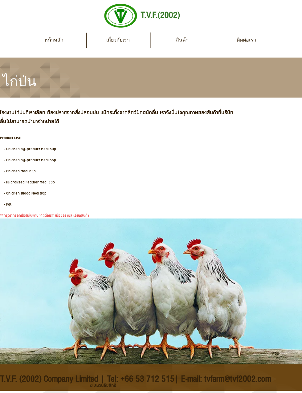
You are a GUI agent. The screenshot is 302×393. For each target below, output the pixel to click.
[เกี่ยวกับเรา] (118, 40)
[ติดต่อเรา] (246, 40)
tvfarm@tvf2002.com (237, 379)
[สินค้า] (182, 40)
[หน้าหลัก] (54, 40)
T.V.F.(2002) (160, 15)
